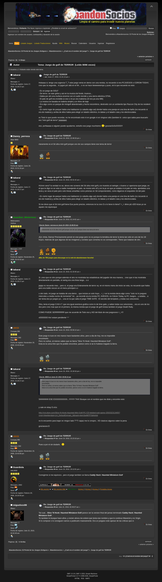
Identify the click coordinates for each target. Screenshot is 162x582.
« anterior (141, 56)
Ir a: (120, 556)
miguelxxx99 (20, 505)
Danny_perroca (21, 136)
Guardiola (18, 467)
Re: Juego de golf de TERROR (57, 136)
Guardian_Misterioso (24, 217)
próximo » (150, 56)
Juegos (121, 28)
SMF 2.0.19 (71, 574)
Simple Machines (91, 574)
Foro (113, 28)
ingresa (38, 28)
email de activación (68, 28)
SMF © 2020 (80, 574)
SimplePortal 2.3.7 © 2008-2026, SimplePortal (82, 576)
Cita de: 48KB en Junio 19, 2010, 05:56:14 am (55, 377)
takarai (16, 75)
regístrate (46, 28)
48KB (16, 328)
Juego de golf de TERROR (55, 74)
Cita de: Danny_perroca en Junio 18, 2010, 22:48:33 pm (58, 225)
